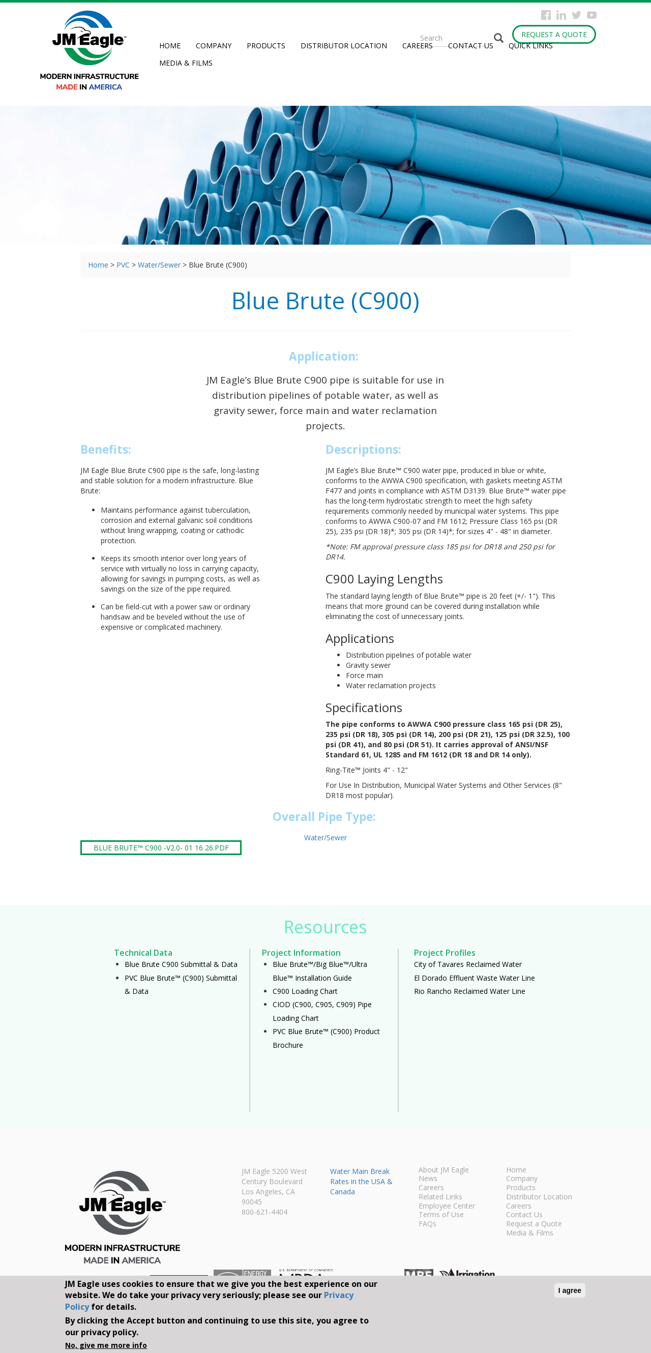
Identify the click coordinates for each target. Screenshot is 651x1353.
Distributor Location (344, 45)
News (428, 1179)
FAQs (427, 1224)
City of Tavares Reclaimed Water (468, 964)
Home (170, 45)
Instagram (561, 15)
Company (213, 45)
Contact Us (470, 45)
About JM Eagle (444, 1170)
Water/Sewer (159, 265)
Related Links (440, 1197)
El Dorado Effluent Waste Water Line (474, 978)
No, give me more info (106, 1345)
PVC (123, 265)
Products (266, 45)
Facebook (546, 15)
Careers (417, 45)
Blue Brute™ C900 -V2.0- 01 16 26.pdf (161, 847)
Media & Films (186, 63)
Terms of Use (441, 1215)
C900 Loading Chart (305, 991)
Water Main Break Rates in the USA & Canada (361, 1181)
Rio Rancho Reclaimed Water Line (469, 991)
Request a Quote (554, 34)
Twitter (576, 15)
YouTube (592, 15)
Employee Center (447, 1206)
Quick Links (531, 45)
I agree (569, 1290)
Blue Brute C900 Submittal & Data (181, 964)
